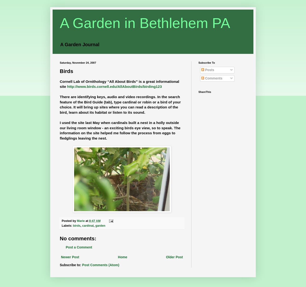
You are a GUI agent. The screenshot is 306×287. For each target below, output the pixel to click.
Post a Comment (79, 247)
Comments (211, 78)
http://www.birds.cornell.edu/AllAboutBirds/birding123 (114, 86)
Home (122, 257)
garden (100, 225)
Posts (207, 70)
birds (77, 225)
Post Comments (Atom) (100, 265)
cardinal (87, 225)
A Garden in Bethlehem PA (145, 23)
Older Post (174, 257)
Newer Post (70, 257)
